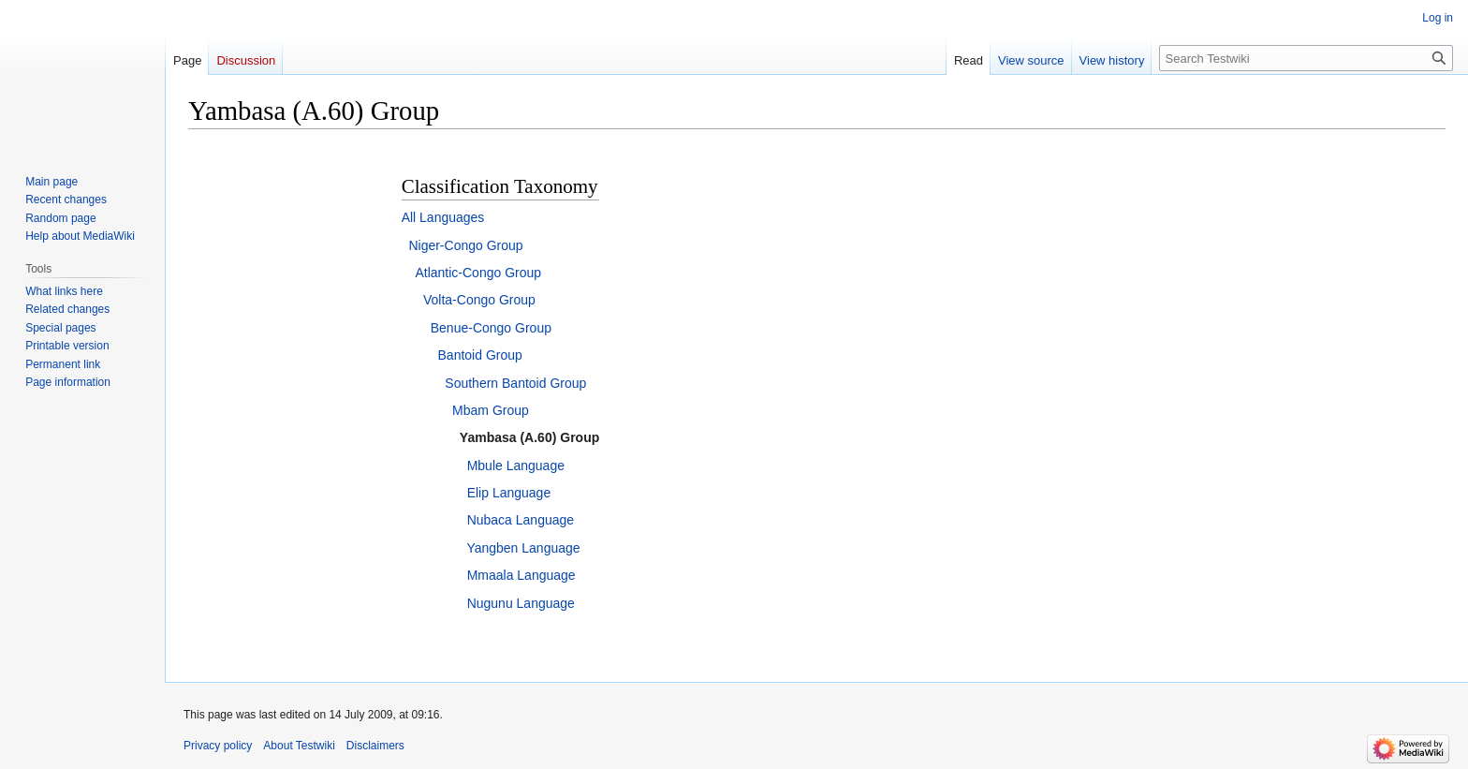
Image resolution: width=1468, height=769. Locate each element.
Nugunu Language (521, 603)
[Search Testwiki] (1306, 58)
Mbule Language (516, 465)
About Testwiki (298, 745)
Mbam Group (490, 410)
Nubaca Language (520, 519)
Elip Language (509, 492)
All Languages (443, 217)
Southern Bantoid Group (515, 383)
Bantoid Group (480, 355)
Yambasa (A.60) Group (529, 437)
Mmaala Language (521, 575)
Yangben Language (523, 547)
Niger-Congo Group (465, 245)
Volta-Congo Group (479, 299)
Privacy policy (218, 745)
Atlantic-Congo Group (478, 272)
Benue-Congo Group (491, 327)
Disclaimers (375, 745)
